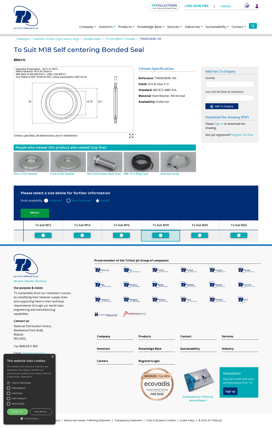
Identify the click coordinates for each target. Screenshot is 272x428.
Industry (227, 348)
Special (104, 200)
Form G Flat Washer (62, 173)
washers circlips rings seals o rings (56, 39)
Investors (106, 27)
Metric (35, 213)
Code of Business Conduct (161, 420)
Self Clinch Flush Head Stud (104, 173)
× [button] (52, 357)
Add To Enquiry (221, 106)
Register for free (242, 135)
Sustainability (216, 27)
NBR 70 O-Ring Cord (136, 173)
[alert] (29, 389)
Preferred (55, 200)
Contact (237, 27)
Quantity (210, 78)
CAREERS (225, 6)
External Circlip (169, 173)
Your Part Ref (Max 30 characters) (224, 91)
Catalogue (23, 39)
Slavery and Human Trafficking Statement (87, 420)
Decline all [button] (41, 411)
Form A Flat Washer (26, 173)
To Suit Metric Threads (120, 39)
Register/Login (149, 361)
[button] (29, 418)
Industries (192, 27)
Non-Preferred (81, 200)
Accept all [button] (17, 411)
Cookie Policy (187, 420)
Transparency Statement (128, 420)
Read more (26, 376)
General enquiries (33, 353)
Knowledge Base (149, 27)
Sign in (219, 124)
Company (86, 27)
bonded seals (92, 39)
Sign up (230, 391)
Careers (102, 361)
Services (173, 27)
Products (125, 27)
